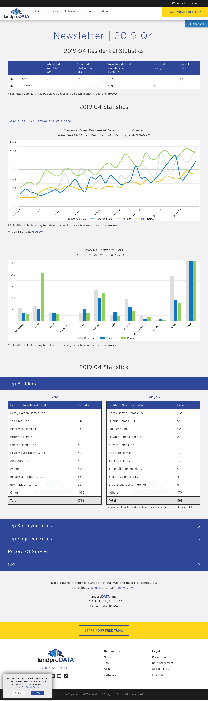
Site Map (158, 675)
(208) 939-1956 (126, 587)
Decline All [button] (18, 693)
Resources (93, 13)
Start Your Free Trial (181, 13)
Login (195, 3)
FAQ (107, 663)
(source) (37, 231)
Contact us (96, 587)
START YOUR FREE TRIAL (104, 631)
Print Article (196, 23)
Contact (178, 3)
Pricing (57, 13)
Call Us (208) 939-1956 (56, 668)
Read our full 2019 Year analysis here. (45, 120)
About (109, 13)
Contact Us (111, 675)
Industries (74, 13)
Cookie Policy (161, 669)
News (107, 657)
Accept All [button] (37, 693)
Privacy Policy (162, 657)
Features (41, 13)
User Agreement (163, 663)
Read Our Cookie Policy (27, 687)
